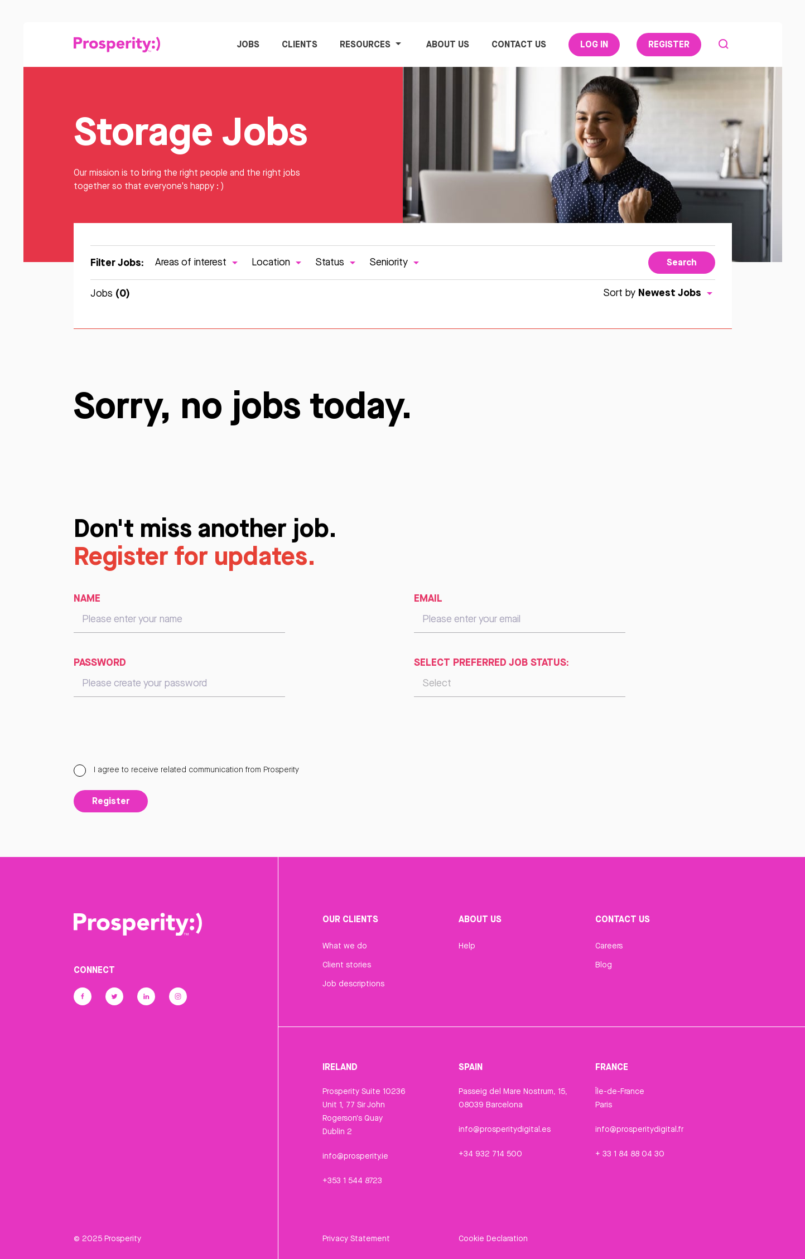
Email (428, 597)
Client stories (346, 965)
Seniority (395, 261)
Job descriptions (353, 984)
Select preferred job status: (491, 662)
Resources (372, 44)
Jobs (248, 44)
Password (100, 662)
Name (87, 597)
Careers (609, 946)
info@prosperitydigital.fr (639, 1129)
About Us (447, 44)
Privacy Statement (356, 1238)
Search (682, 262)
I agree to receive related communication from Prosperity (186, 769)
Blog (603, 965)
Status (336, 261)
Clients (299, 44)
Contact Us (518, 44)
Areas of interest (197, 261)
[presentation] (158, 735)
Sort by (659, 292)
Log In (594, 44)
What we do (344, 946)
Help (467, 946)
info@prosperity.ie (355, 1156)
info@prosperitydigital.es (505, 1129)
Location (278, 261)
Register (669, 44)
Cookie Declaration (493, 1238)
